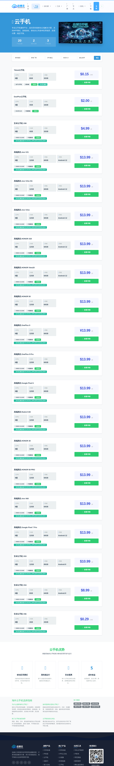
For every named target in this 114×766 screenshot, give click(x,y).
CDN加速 (46, 738)
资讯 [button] (81, 6)
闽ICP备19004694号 (94, 763)
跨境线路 (61, 749)
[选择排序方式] (85, 58)
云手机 (23, 22)
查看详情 (86, 82)
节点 (73, 6)
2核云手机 (86, 694)
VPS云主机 (62, 741)
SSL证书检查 (79, 738)
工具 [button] (57, 6)
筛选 (97, 58)
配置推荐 (77, 749)
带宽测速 (77, 745)
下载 (91, 6)
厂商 (67, 6)
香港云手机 (86, 691)
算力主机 (46, 752)
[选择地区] (21, 58)
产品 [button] (35, 6)
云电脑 (61, 745)
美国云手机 (78, 691)
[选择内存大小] (69, 58)
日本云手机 (95, 691)
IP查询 (76, 741)
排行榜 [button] (46, 6)
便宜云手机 (78, 694)
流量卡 (45, 749)
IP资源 (45, 741)
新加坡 (27, 84)
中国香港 (27, 109)
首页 (28, 6)
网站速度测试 (79, 752)
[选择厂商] (37, 58)
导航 (96, 6)
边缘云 (19, 763)
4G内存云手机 (95, 694)
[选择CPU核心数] (53, 58)
